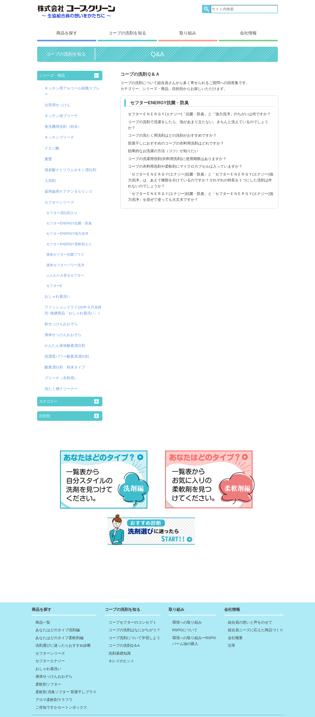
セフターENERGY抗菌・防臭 (69, 219)
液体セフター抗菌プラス (65, 250)
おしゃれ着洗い (57, 292)
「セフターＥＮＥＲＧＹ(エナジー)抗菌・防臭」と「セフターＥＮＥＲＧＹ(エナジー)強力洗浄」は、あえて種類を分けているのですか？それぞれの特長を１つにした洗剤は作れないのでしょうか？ (200, 176)
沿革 (231, 634)
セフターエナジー (50, 650)
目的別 (44, 411)
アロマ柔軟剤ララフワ (53, 688)
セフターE (54, 281)
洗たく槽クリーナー (61, 384)
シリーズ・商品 (52, 71)
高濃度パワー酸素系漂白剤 (67, 352)
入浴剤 (50, 176)
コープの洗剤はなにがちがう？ (134, 619)
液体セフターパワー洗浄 (65, 261)
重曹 (48, 154)
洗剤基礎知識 (120, 642)
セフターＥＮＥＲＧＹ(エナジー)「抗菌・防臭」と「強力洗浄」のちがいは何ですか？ (199, 109)
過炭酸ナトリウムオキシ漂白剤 (70, 165)
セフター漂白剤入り (61, 208)
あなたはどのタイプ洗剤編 (57, 619)
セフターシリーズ (59, 198)
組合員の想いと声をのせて (250, 611)
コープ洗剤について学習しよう (134, 626)
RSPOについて (185, 619)
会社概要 (235, 626)
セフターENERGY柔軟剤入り (69, 240)
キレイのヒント (121, 650)
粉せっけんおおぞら (61, 319)
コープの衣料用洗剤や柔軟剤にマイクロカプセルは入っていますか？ (185, 162)
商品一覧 (42, 611)
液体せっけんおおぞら (63, 330)
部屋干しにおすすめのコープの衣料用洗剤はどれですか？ (176, 139)
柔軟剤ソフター (48, 673)
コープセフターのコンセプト (133, 611)
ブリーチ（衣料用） (61, 373)
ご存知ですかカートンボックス (61, 696)
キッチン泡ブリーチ (61, 111)
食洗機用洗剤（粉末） (63, 122)
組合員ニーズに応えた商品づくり (255, 619)
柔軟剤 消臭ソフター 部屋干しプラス (65, 681)
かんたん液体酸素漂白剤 (65, 341)
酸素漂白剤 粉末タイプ (65, 363)
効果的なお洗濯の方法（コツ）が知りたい (163, 146)
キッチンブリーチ (59, 133)
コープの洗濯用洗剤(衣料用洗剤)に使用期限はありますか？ (177, 154)
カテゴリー (48, 397)
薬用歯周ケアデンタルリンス (69, 187)
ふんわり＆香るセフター (65, 271)
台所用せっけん (57, 100)
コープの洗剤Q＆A (124, 634)
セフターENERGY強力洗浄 (67, 229)
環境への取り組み (187, 611)
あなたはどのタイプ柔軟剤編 (59, 626)
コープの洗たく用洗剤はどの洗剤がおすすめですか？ (172, 131)
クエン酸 (52, 144)
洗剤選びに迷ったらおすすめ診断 (63, 634)
